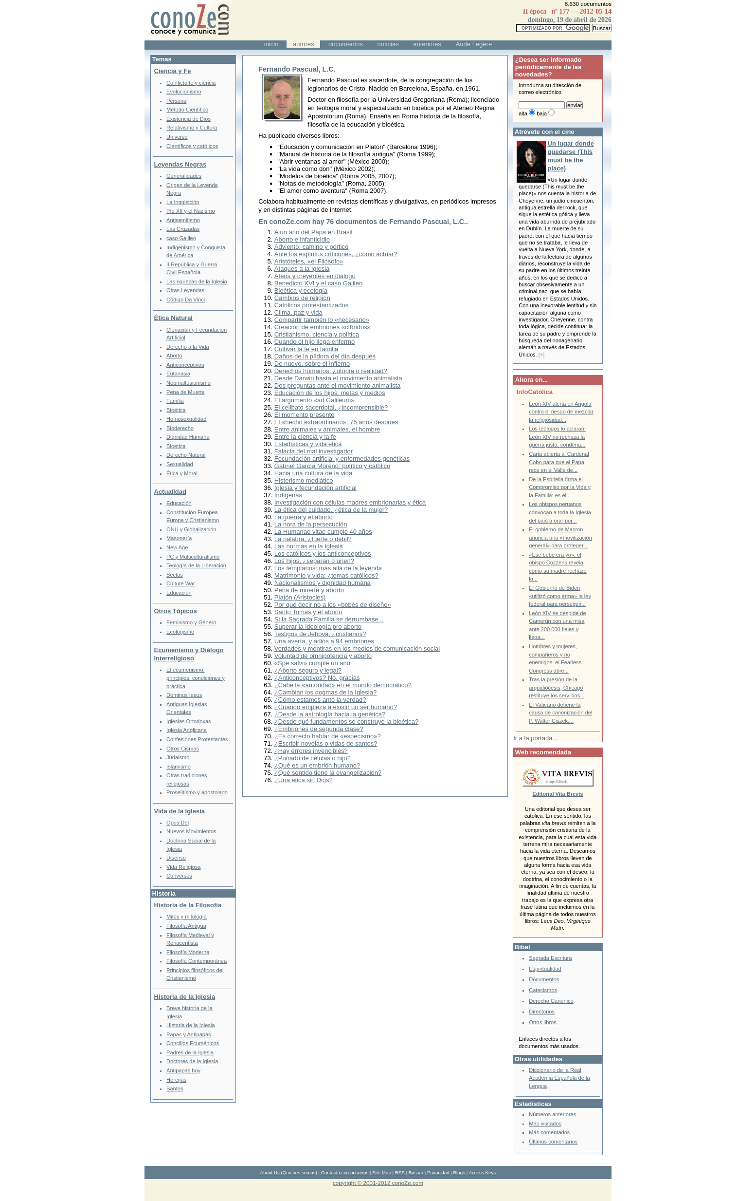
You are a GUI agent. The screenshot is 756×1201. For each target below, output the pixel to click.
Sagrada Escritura (550, 958)
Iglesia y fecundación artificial (315, 487)
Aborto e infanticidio (302, 239)
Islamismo (178, 766)
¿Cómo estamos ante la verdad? (320, 699)
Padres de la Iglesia (190, 1052)
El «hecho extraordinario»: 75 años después (336, 422)
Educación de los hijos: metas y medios (329, 392)
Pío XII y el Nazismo (190, 211)
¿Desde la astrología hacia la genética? (329, 714)
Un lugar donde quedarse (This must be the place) (571, 156)
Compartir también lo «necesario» (321, 319)
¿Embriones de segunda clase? (318, 728)
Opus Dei (177, 823)
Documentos (544, 979)
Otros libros (542, 1022)
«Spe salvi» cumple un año (312, 663)
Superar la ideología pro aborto (317, 626)
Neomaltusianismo (188, 383)
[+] (542, 354)
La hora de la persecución (310, 524)
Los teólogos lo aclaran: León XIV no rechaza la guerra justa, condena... (557, 437)
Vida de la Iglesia (179, 811)
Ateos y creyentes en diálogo (315, 276)
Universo (177, 137)
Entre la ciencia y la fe (305, 436)
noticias (388, 44)
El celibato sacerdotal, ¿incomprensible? (331, 407)
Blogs (459, 1172)
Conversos (179, 876)
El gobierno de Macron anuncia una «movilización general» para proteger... (560, 537)
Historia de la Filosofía (188, 905)
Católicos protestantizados (311, 305)
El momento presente (304, 414)
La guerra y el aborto (303, 517)
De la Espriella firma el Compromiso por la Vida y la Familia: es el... (560, 487)
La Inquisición (182, 202)
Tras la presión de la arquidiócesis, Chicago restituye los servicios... (556, 687)
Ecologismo (180, 632)
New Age (177, 547)
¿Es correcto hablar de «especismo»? (327, 736)
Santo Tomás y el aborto (308, 612)
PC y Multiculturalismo (192, 557)
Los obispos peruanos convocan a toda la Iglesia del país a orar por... (560, 512)
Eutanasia (178, 373)
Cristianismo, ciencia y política (316, 334)
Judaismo (177, 757)
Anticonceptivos (185, 365)
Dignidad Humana (187, 437)
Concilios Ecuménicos (192, 1043)
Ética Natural (173, 317)
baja (542, 113)
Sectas (174, 575)
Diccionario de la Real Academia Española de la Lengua (559, 1078)
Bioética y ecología (300, 290)
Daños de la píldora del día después (325, 356)
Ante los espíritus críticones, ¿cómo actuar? (335, 254)
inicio (271, 44)
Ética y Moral (182, 473)
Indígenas (288, 495)
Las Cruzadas (182, 229)
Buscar (416, 1172)
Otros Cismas (182, 748)
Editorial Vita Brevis (557, 794)
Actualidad (170, 491)
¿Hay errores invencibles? (311, 750)
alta (523, 113)
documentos (345, 44)
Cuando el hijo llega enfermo (314, 341)
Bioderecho (180, 428)
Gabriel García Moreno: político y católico (332, 465)
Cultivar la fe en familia (306, 349)
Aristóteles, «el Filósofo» (308, 261)
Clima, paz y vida (298, 312)
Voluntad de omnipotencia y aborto (323, 655)
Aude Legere (474, 44)
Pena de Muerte (185, 392)
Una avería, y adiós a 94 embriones (324, 641)
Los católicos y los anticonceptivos (322, 553)
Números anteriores (552, 1114)
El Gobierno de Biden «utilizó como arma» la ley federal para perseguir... (560, 596)
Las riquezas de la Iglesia (196, 281)
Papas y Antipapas (188, 1034)
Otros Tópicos (175, 611)
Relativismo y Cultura (191, 128)
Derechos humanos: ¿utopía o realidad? (330, 371)
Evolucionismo (183, 91)
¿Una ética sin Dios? (303, 780)
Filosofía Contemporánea (196, 961)
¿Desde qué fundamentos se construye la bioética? (346, 721)
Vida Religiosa (183, 867)
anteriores (427, 44)
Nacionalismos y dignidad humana (322, 582)
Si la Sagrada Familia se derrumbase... (329, 619)
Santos (174, 1088)
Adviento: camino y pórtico (311, 246)
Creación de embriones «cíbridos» (322, 327)
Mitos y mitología (186, 917)
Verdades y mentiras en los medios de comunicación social (357, 648)
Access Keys (482, 1172)
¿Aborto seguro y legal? (308, 670)
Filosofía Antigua (186, 926)
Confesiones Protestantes (197, 739)
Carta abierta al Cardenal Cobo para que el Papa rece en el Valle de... (559, 462)
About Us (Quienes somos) (288, 1172)
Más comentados (549, 1132)
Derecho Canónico (551, 1001)
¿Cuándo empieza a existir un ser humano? (335, 707)
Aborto (174, 355)
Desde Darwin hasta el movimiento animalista (338, 378)
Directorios (542, 1011)
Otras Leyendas (185, 290)
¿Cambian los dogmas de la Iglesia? (325, 692)
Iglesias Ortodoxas (188, 721)
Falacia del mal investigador (313, 451)
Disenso (176, 858)
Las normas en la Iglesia (308, 546)
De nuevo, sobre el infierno (312, 363)
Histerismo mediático (303, 480)
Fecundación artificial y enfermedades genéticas (342, 458)
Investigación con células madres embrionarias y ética (350, 502)
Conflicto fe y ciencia (191, 83)
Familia (175, 401)
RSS (400, 1172)
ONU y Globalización (191, 529)
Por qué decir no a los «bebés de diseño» (332, 604)
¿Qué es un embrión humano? (317, 765)
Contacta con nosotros (345, 1172)
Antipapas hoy (183, 1070)
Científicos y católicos (192, 146)
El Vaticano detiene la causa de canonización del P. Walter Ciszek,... (560, 713)
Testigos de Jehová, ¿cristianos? (320, 634)
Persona (176, 101)
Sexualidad (179, 464)
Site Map (381, 1172)
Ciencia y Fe (172, 71)
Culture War (180, 583)
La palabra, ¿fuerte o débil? (313, 539)
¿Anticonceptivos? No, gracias (317, 677)
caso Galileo (181, 238)
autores (303, 44)
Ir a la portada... (535, 738)
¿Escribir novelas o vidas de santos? (326, 743)
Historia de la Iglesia (185, 996)
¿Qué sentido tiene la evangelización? (327, 772)
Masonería (179, 538)
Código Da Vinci (185, 299)
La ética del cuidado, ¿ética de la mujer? (331, 509)
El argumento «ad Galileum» (314, 400)
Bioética (175, 410)
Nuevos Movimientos (191, 831)
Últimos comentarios (553, 1142)
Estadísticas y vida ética (308, 444)
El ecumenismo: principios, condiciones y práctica (195, 678)
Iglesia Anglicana (186, 730)
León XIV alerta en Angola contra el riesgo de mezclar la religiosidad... (561, 412)
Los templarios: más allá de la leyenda (328, 568)
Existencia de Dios (188, 119)
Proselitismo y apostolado (197, 792)
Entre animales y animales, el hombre (327, 429)
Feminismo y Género (191, 622)
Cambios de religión (302, 297)
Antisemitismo (183, 220)
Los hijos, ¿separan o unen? (314, 560)
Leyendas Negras (180, 164)
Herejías (176, 1080)
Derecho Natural (185, 455)
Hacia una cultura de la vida (313, 473)
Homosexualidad (186, 419)
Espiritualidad (545, 969)
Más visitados (545, 1123)
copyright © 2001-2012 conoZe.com (378, 1183)
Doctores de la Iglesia (192, 1061)
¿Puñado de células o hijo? (312, 758)
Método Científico (187, 110)
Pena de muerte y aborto (309, 590)
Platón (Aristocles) (299, 597)
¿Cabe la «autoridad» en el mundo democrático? (343, 685)
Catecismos (543, 990)
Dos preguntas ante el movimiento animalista (337, 385)
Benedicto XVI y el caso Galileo (318, 283)
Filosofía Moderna (187, 952)
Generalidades (183, 176)
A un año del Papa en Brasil (313, 232)
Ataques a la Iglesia (301, 268)
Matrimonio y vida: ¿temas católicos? (326, 575)
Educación (179, 503)
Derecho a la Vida (187, 347)
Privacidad (438, 1172)
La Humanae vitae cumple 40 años (323, 531)
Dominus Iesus (184, 695)
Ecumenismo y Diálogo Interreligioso (189, 654)
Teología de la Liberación (196, 565)
